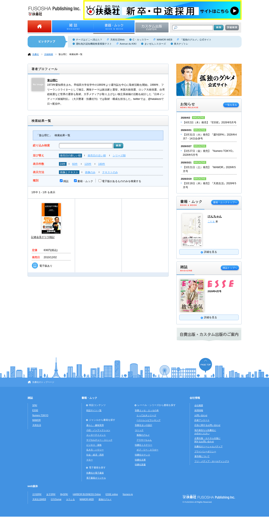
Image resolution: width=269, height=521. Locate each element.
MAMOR (36, 420)
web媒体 (33, 486)
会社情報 (195, 397)
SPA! (34, 405)
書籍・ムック (85, 181)
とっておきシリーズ (146, 415)
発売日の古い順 (97, 155)
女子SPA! (50, 494)
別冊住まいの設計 (143, 425)
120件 (87, 164)
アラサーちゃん (144, 440)
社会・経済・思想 (95, 455)
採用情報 (198, 410)
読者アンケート (202, 420)
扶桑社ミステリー (143, 445)
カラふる (70, 499)
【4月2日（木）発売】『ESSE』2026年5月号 (210, 122)
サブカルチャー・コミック (99, 440)
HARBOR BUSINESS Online (87, 494)
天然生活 (36, 425)
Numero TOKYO (40, 415)
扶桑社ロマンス (142, 455)
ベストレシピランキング (148, 420)
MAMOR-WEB (164, 39)
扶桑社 (35, 54)
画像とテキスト (69, 172)
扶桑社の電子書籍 (95, 473)
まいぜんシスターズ (155, 43)
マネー (89, 460)
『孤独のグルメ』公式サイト (195, 39)
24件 (62, 164)
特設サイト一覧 (94, 410)
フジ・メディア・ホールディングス (211, 461)
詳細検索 (48, 54)
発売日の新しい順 (70, 155)
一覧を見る (231, 105)
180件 (101, 164)
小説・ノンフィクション (98, 430)
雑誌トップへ (230, 267)
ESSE (35, 410)
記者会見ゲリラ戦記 (43, 237)
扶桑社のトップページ (43, 382)
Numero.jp (128, 494)
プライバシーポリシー (205, 451)
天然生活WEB (39, 499)
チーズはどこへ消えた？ (89, 39)
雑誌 (66, 181)
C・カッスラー (141, 39)
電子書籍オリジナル (96, 478)
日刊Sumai (56, 499)
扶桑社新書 (140, 464)
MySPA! (64, 494)
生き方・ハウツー (95, 450)
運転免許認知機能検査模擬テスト (94, 43)
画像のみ (90, 172)
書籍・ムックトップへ (225, 202)
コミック (139, 430)
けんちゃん (215, 216)
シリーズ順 (119, 155)
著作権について (202, 456)
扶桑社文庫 (140, 460)
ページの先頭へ (205, 365)
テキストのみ (110, 172)
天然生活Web (117, 39)
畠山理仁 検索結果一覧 (70, 54)
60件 (75, 164)
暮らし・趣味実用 (95, 425)
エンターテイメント (96, 435)
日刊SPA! (37, 494)
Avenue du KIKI (128, 43)
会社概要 (198, 405)
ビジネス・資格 (94, 445)
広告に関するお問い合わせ (207, 425)
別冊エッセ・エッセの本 (147, 410)
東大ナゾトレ (181, 43)
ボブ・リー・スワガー (147, 450)
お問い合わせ (200, 415)
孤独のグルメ (143, 435)
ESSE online (111, 494)
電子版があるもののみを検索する (121, 181)
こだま (212, 221)
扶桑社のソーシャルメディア (208, 446)
